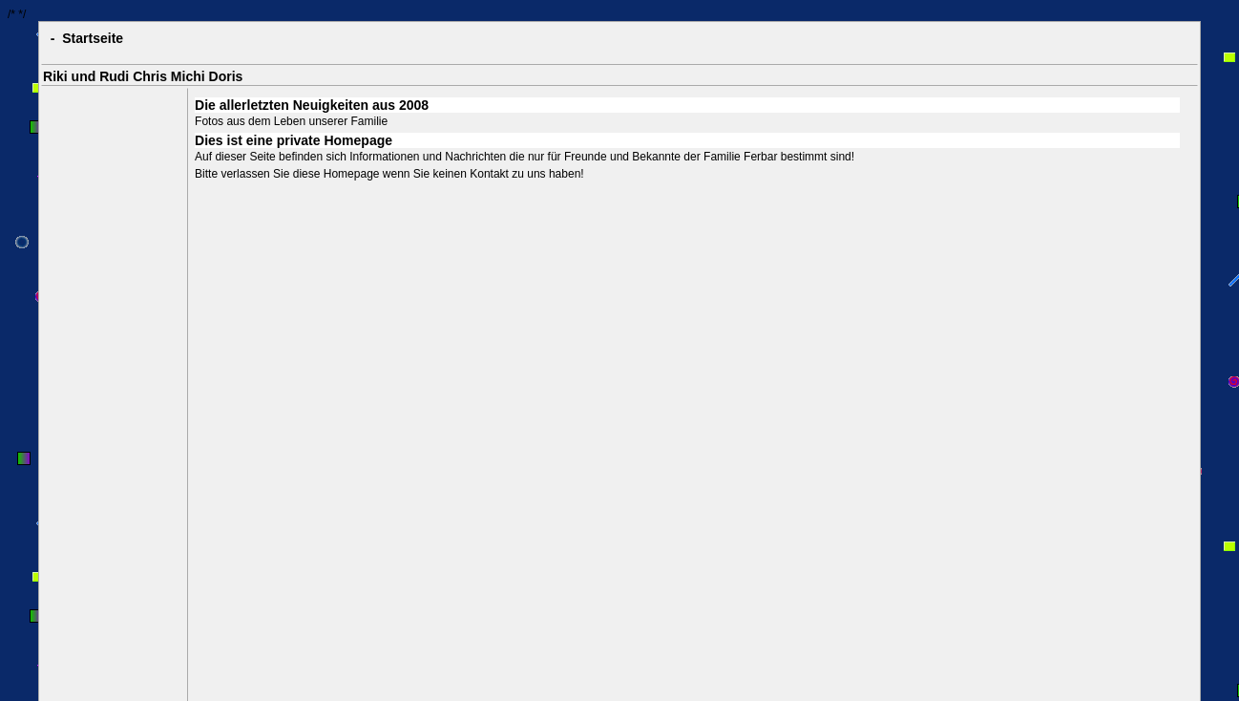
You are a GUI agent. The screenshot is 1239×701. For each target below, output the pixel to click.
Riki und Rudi (86, 76)
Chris (150, 76)
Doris (226, 76)
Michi (188, 76)
